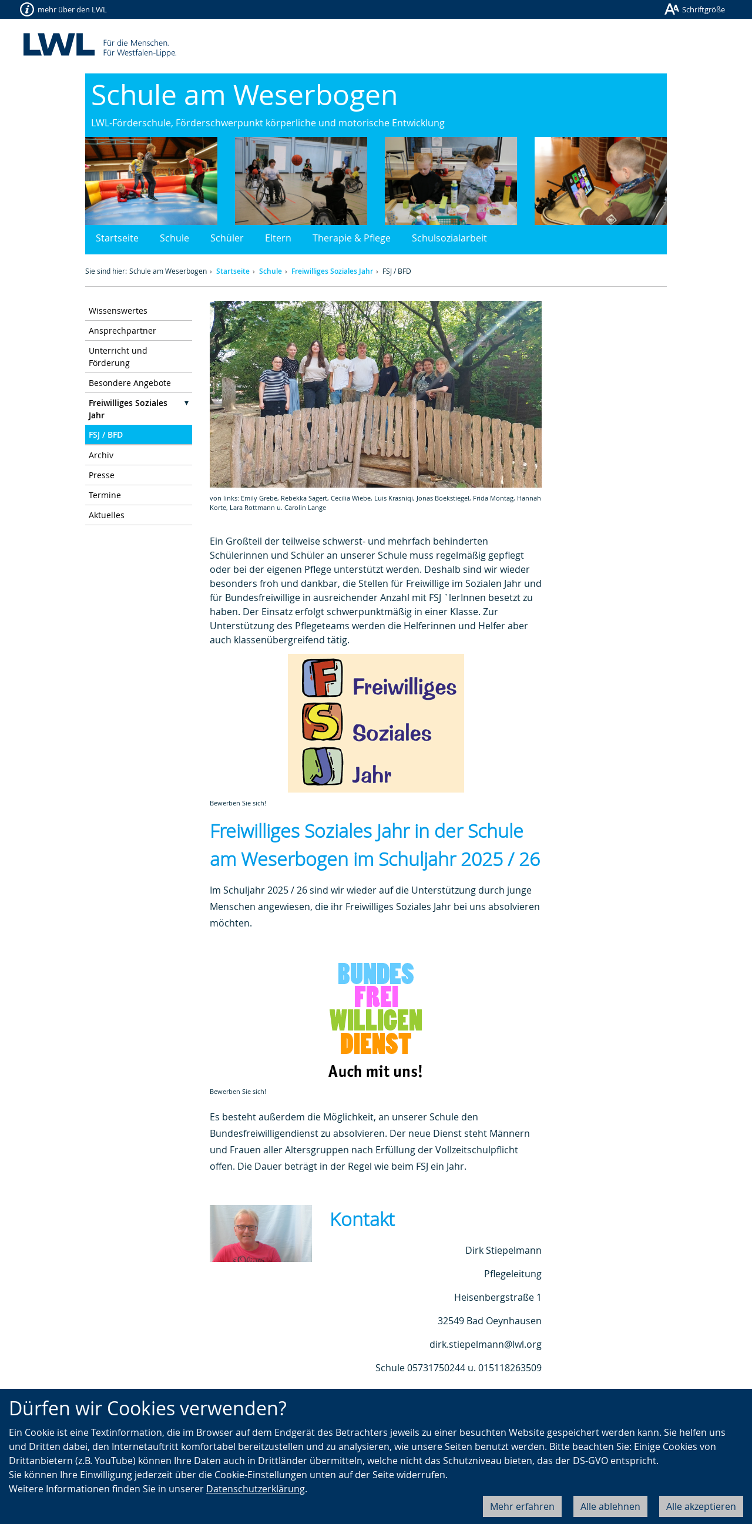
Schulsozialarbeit (449, 237)
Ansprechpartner (122, 330)
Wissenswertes (118, 310)
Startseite (117, 237)
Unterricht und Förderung (118, 356)
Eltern (278, 237)
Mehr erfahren (522, 1506)
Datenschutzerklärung (255, 1488)
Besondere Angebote (130, 382)
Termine (105, 495)
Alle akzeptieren (701, 1506)
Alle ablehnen (610, 1506)
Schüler (227, 237)
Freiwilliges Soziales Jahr (332, 271)
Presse (102, 475)
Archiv (101, 455)
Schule (174, 237)
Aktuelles (107, 515)
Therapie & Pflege (352, 237)
